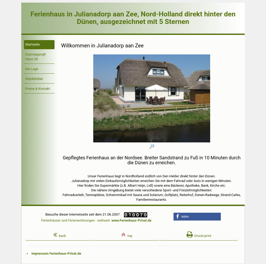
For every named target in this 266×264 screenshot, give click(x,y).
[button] (197, 217)
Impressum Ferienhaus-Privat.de (56, 253)
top (126, 234)
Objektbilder (34, 79)
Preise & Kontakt (37, 89)
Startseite (32, 44)
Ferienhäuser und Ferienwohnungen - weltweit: (96, 220)
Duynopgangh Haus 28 (35, 56)
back (59, 234)
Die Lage (31, 69)
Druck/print (199, 234)
